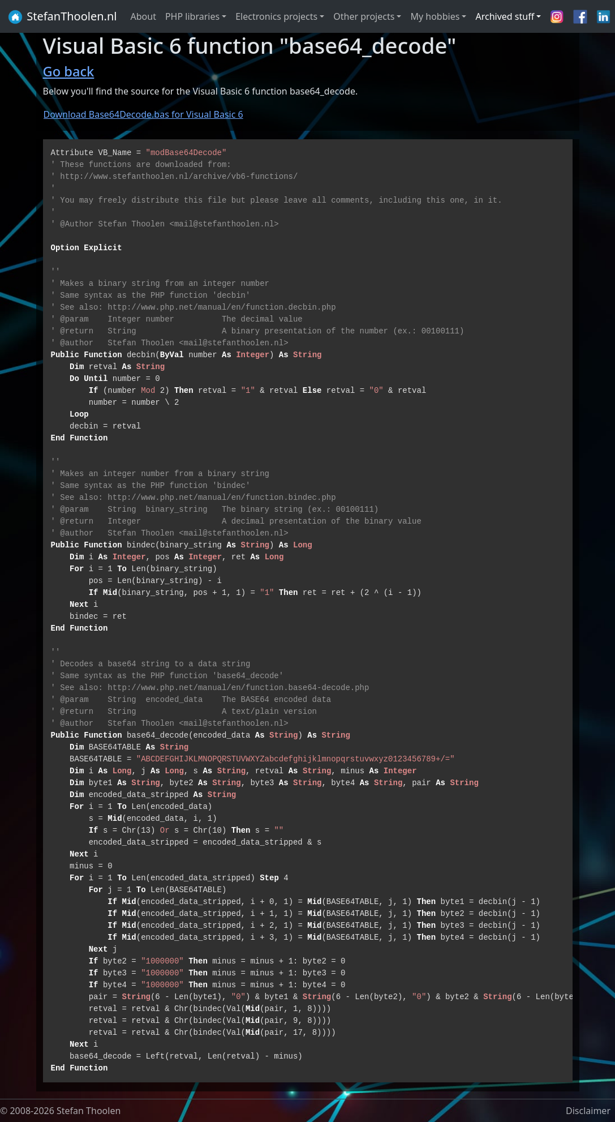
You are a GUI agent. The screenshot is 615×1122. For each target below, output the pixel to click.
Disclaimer (588, 1110)
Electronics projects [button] (276, 16)
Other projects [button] (363, 16)
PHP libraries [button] (192, 16)
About (143, 16)
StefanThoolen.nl (62, 16)
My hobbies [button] (434, 16)
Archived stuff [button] (504, 16)
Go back (68, 71)
